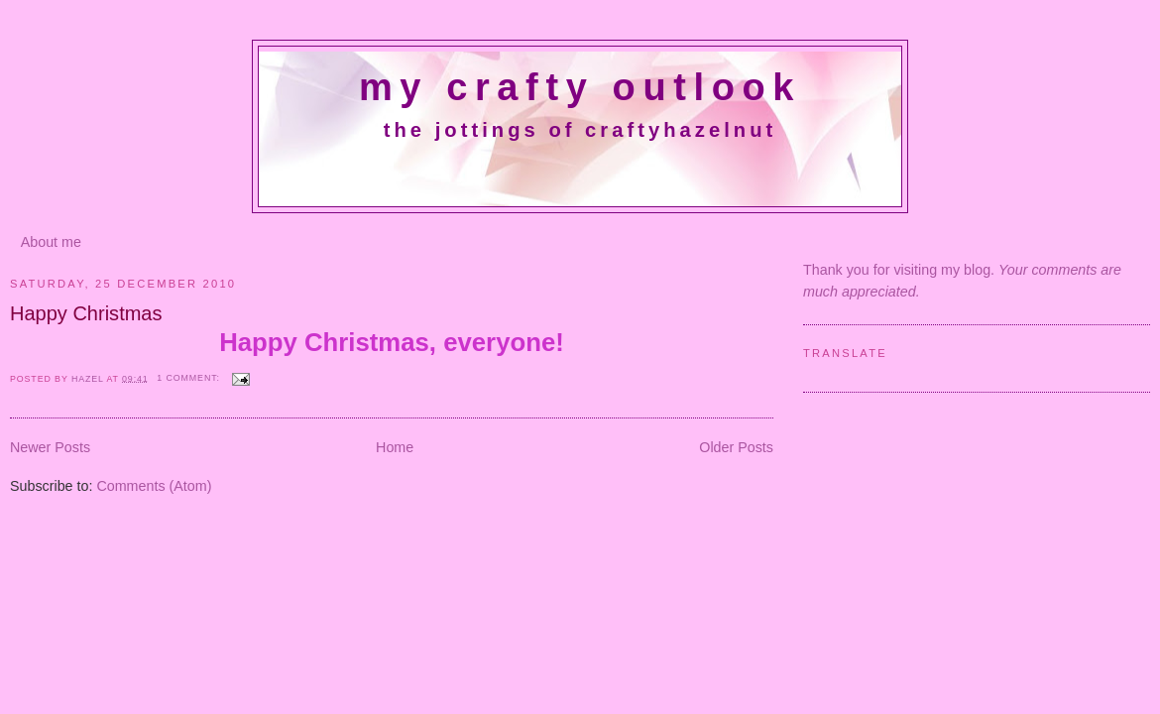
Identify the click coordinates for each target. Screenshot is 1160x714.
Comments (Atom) (153, 486)
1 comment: (190, 378)
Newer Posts (50, 447)
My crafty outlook (580, 87)
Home (394, 447)
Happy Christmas (86, 313)
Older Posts (736, 447)
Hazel (89, 378)
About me (51, 242)
